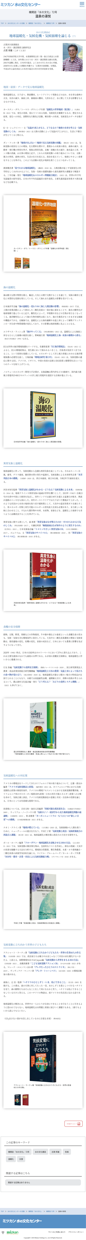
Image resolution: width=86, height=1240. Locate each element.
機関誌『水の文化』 (35, 23)
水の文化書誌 (40, 1151)
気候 (67, 1151)
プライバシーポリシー (76, 1232)
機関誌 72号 (50, 23)
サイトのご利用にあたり (56, 1232)
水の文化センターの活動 (16, 23)
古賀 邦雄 (55, 1151)
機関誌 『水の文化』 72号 (18, 1151)
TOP (2, 23)
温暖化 (11, 1159)
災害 (21, 1159)
